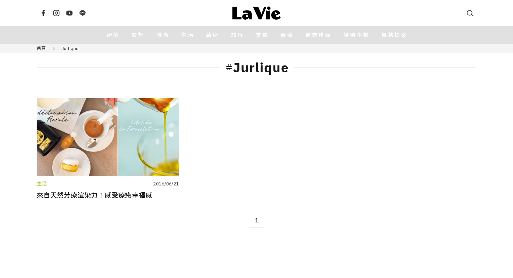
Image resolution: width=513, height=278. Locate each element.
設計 (138, 35)
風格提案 (394, 35)
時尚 (162, 35)
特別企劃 (357, 35)
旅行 (237, 35)
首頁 (41, 48)
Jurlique (70, 48)
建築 (113, 35)
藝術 (212, 35)
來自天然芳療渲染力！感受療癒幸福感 (94, 195)
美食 (262, 35)
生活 (187, 35)
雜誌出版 (319, 35)
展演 (287, 35)
